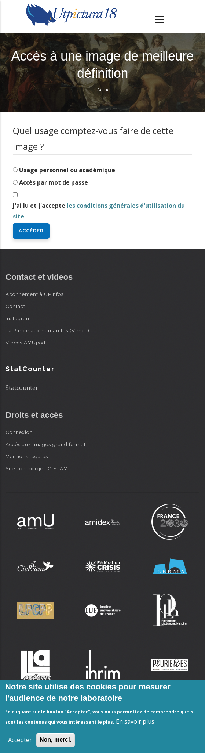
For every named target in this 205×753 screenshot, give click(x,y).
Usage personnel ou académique (67, 170)
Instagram (18, 318)
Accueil (104, 90)
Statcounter (22, 388)
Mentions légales (27, 456)
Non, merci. (56, 739)
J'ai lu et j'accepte (99, 211)
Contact (15, 306)
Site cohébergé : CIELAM (37, 468)
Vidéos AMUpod (25, 342)
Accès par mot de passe (53, 182)
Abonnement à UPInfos (34, 294)
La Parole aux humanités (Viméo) (47, 330)
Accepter (20, 740)
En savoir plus (135, 721)
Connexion (19, 432)
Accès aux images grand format (46, 444)
